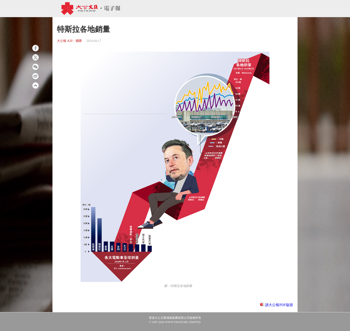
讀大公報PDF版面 (279, 305)
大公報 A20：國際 (69, 41)
